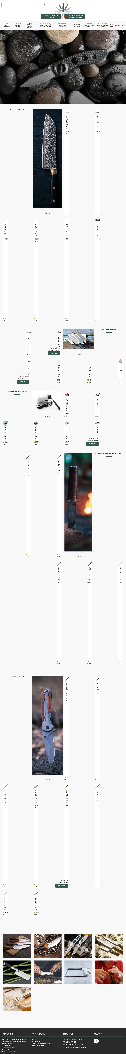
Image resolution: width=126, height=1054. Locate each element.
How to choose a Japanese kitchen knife (14, 1041)
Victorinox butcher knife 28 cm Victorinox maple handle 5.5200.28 (28, 339)
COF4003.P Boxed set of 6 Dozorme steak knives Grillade (121, 368)
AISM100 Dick (98, 408)
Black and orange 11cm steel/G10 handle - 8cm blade (5, 907)
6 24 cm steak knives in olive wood (121, 375)
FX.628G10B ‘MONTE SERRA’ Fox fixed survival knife (59, 463)
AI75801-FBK (5, 437)
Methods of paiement (8, 1050)
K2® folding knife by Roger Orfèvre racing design (5, 793)
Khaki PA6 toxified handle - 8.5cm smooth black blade (36, 800)
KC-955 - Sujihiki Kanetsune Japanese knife (98, 119)
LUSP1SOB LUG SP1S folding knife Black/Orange (5, 900)
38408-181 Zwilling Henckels (90, 375)
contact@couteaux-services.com (75, 1047)
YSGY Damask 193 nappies (67, 234)
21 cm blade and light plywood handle (98, 126)
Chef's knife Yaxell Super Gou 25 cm (36, 227)
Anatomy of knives (7, 1043)
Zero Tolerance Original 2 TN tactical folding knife (67, 686)
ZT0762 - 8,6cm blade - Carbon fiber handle (67, 693)
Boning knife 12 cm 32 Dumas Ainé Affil (28, 368)
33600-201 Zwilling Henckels (59, 375)
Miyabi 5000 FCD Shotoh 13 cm (5, 227)
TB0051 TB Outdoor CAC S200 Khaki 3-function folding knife (36, 793)
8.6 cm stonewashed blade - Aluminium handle (98, 693)
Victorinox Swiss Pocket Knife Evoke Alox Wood (98, 793)
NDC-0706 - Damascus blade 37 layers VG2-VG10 (67, 126)
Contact (34, 1039)
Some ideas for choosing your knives (13, 1039)
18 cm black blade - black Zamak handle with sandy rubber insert (28, 470)
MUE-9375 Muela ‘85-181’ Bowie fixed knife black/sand (28, 463)
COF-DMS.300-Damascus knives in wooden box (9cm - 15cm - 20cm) (98, 234)
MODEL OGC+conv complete (36, 437)
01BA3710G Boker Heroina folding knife (36, 900)
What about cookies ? (8, 1052)
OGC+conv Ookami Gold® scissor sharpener (36, 430)
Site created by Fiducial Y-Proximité (113, 1023)
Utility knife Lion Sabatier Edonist (59, 339)
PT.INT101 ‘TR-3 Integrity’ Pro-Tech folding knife (98, 686)
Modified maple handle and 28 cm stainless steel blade (28, 346)
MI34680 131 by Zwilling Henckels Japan (5, 234)
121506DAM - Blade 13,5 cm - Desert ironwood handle (59, 577)
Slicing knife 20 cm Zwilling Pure (59, 368)
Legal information (38, 1046)
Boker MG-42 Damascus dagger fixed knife (59, 570)
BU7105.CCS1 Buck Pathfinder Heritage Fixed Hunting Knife (121, 570)
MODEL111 (67, 437)
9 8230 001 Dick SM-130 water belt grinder (67, 401)
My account (36, 1041)
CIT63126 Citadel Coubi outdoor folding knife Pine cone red (67, 793)
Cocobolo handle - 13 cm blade (121, 577)
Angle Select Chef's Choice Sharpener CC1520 (98, 430)
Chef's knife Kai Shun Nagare (67, 119)
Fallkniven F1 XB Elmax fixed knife (90, 570)
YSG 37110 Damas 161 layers (36, 234)
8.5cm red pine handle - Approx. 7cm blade (67, 800)
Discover (47, 213)
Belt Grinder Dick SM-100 (98, 401)
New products (5, 1046)
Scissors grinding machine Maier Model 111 (67, 430)
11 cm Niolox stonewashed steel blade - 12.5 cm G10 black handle (59, 470)
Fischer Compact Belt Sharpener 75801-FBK (5, 430)
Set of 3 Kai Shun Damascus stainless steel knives (98, 227)
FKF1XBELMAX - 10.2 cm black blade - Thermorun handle (90, 577)
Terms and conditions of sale (41, 1043)
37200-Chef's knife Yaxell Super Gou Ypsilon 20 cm (67, 227)
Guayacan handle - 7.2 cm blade (36, 907)
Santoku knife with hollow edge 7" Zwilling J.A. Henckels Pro (90, 368)
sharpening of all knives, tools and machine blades (67, 408)
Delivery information (8, 1048)
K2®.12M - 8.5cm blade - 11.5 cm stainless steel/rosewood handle (5, 800)
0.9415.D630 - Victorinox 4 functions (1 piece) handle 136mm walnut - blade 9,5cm (98, 800)
